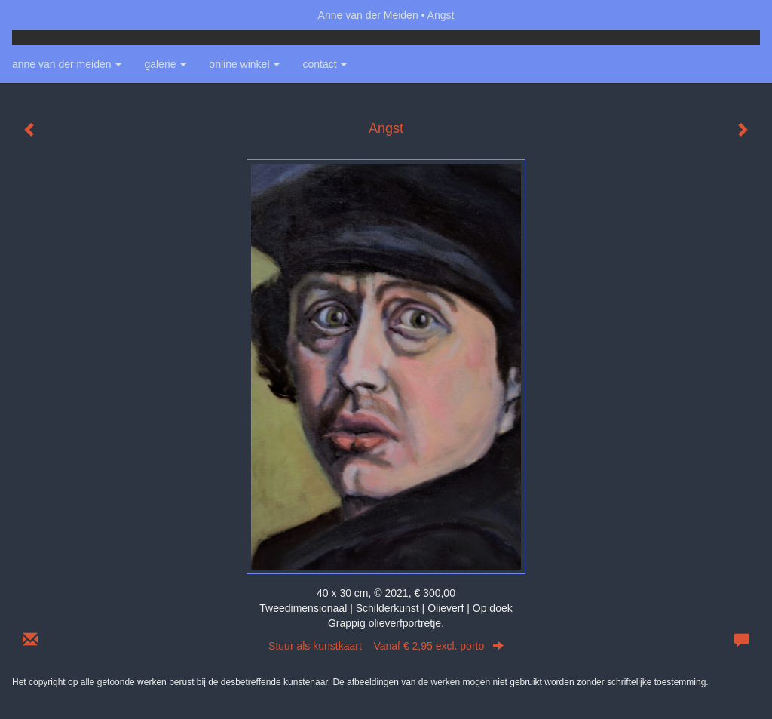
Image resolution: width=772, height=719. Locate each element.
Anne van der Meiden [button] (66, 64)
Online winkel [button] (244, 64)
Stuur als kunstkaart (386, 646)
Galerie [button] (165, 64)
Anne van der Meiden (368, 15)
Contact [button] (324, 64)
